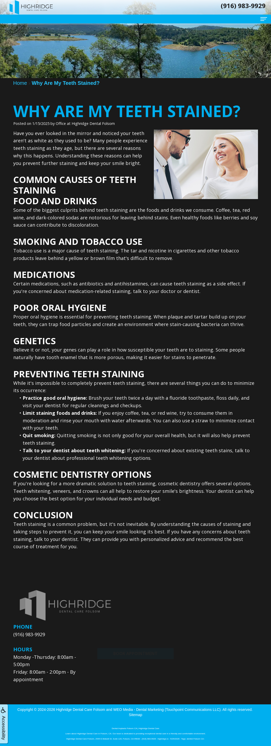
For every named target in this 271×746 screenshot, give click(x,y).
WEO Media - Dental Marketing (138, 709)
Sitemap (135, 715)
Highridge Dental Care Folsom (80, 709)
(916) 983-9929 (29, 634)
